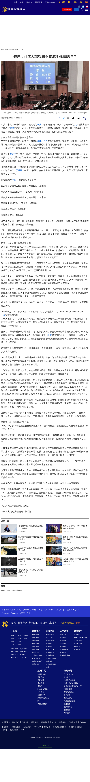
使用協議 (43, 722)
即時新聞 (14, 651)
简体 (40, 2)
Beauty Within (43, 689)
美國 (12, 638)
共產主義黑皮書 (69, 701)
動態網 (79, 727)
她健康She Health (80, 637)
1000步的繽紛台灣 (43, 699)
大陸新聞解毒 (51, 664)
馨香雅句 (63, 643)
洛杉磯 (26, 610)
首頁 (2, 49)
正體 (36, 2)
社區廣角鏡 (36, 658)
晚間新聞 (35, 643)
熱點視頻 (23, 649)
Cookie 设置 (45, 745)
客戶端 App (82, 722)
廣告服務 (62, 722)
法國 (45, 610)
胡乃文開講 (78, 640)
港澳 (19, 635)
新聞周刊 (35, 649)
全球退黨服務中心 (59, 727)
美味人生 (41, 686)
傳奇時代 (67, 677)
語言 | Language (50, 2)
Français (5, 613)
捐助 (75, 2)
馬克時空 (49, 661)
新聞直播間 (67, 9)
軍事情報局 (50, 652)
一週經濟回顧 (37, 655)
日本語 (22, 613)
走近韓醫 (77, 649)
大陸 (12, 644)
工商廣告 (67, 713)
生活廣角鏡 (42, 674)
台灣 (19, 638)
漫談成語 (63, 646)
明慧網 (71, 727)
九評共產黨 (68, 689)
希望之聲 (47, 727)
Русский (14, 613)
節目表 (43, 622)
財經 (19, 641)
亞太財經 (35, 664)
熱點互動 (49, 637)
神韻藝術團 (16, 727)
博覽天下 (14, 654)
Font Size (78, 117)
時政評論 (14, 49)
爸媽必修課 (64, 649)
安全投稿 (53, 722)
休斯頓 (40, 610)
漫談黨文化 (68, 707)
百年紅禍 (67, 695)
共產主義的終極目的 (71, 683)
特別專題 (68, 670)
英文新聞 (62, 2)
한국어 (29, 613)
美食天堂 (41, 683)
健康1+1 (77, 635)
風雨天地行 (68, 698)
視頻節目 (33, 622)
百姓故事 (67, 704)
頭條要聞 (14, 649)
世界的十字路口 (51, 658)
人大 (76, 124)
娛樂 (26, 635)
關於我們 (15, 722)
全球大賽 (23, 657)
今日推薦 (23, 651)
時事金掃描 (50, 640)
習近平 (13, 154)
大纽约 (12, 610)
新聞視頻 (36, 631)
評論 (8, 49)
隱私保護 (34, 722)
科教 (19, 644)
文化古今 (63, 652)
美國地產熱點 (65, 655)
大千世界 (41, 692)
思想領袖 (49, 646)
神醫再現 (77, 646)
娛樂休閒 (42, 670)
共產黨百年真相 (69, 680)
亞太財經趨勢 (37, 661)
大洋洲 (33, 610)
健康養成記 (78, 643)
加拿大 (19, 610)
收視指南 (25, 722)
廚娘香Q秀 (41, 695)
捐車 (80, 2)
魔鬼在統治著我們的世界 (73, 686)
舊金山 (51, 610)
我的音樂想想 (42, 704)
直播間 (52, 622)
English (76, 610)
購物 (86, 2)
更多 (22, 730)
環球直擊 (35, 637)
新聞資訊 (22, 622)
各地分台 (29, 2)
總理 (12, 128)
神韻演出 (14, 657)
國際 (12, 635)
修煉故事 (67, 710)
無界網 (4, 730)
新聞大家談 (50, 635)
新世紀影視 (14, 730)
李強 (39, 124)
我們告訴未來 (69, 674)
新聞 (15, 631)
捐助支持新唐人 (67, 623)
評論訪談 (50, 631)
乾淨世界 (37, 727)
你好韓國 (41, 680)
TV (76, 9)
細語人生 (49, 667)
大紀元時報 (27, 727)
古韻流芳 (63, 640)
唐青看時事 (50, 655)
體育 (26, 638)
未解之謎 (63, 635)
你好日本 (41, 677)
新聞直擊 (35, 646)
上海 (3, 315)
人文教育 (64, 631)
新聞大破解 (50, 649)
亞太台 (59, 610)
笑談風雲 (63, 637)
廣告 (69, 2)
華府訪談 (35, 652)
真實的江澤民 (69, 692)
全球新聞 (35, 635)
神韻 (15, 2)
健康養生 (78, 631)
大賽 (21, 2)
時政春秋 (49, 643)
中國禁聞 (35, 640)
